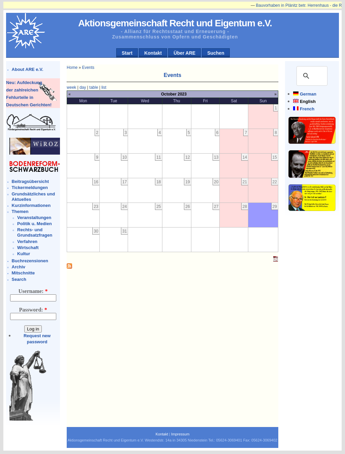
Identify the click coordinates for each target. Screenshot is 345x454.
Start (127, 53)
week (71, 87)
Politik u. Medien (34, 223)
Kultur (23, 253)
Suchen (215, 53)
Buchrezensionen (30, 260)
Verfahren (27, 241)
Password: (33, 310)
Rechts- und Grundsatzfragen (34, 232)
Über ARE (184, 53)
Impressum (180, 434)
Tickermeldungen (30, 187)
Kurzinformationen (31, 205)
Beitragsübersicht (30, 181)
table (93, 87)
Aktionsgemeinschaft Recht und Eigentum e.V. (175, 23)
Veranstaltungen (34, 217)
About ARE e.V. (27, 69)
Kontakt (153, 53)
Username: (33, 291)
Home (72, 67)
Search (19, 279)
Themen (20, 211)
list (103, 87)
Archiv (18, 266)
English (308, 101)
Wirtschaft (27, 247)
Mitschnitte (23, 272)
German (308, 94)
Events (88, 67)
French (307, 108)
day (83, 87)
